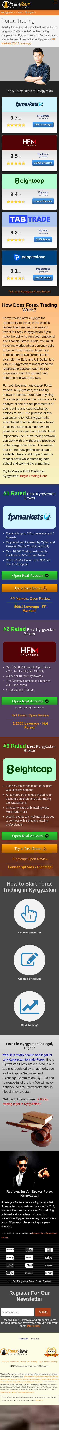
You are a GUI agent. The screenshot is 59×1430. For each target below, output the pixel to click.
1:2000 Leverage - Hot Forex (33, 707)
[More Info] (33, 1326)
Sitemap (54, 1362)
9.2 (14, 236)
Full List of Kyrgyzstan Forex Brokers (29, 291)
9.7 (12, 117)
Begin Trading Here (29, 467)
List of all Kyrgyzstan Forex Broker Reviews (29, 1281)
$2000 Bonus (43, 243)
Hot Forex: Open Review (30, 719)
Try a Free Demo (31, 587)
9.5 (14, 160)
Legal (41, 1362)
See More (39, 1400)
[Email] (17, 1312)
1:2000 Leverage (43, 166)
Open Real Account (31, 576)
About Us (5, 1362)
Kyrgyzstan (8, 12)
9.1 (19, 270)
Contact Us (14, 1362)
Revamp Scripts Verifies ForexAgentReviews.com (17, 1392)
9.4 (14, 198)
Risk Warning (32, 1362)
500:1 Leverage (38, 124)
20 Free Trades (45, 277)
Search (46, 1362)
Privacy (23, 1362)
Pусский (24, 1338)
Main (20, 12)
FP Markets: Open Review (30, 602)
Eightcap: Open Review (30, 862)
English (30, 12)
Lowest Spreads (43, 204)
